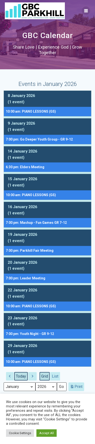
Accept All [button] (46, 433)
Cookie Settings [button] (20, 433)
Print (76, 387)
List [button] (56, 377)
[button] (10, 376)
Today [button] (21, 376)
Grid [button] (45, 377)
